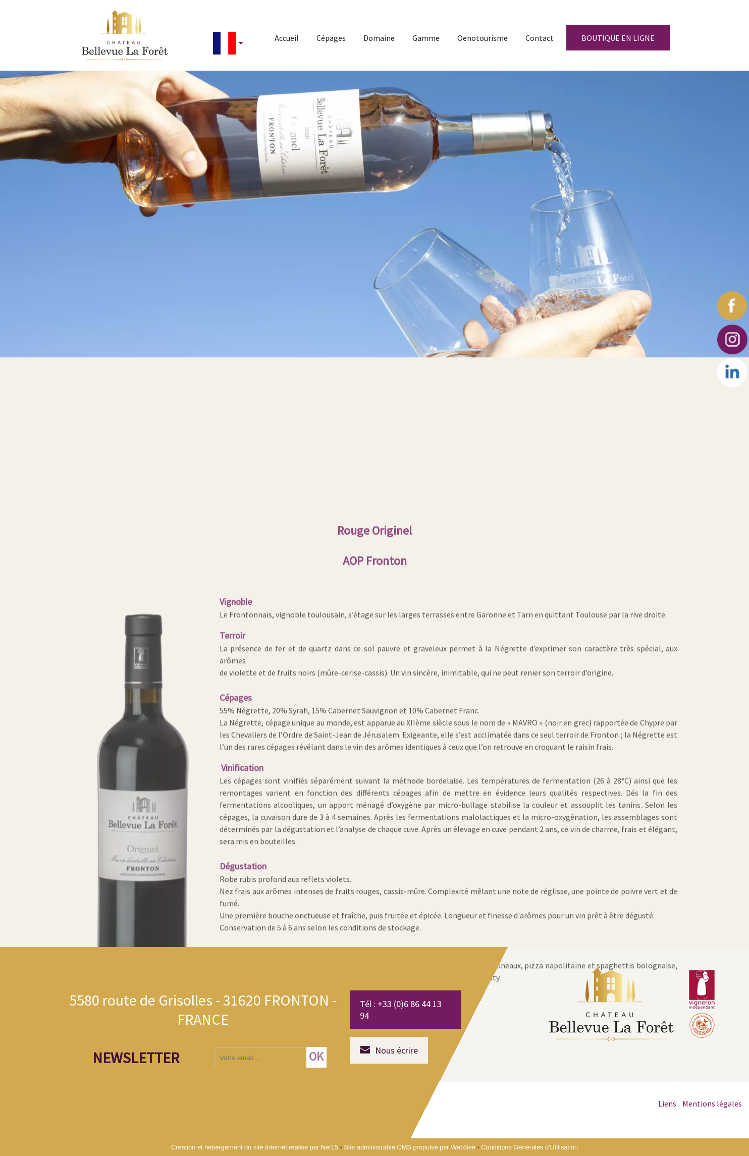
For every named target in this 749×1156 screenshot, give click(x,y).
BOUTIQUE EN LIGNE (618, 38)
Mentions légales (712, 1103)
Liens (667, 1103)
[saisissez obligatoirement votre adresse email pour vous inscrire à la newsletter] (259, 1057)
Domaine (379, 38)
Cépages (331, 38)
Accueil (287, 38)
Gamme (426, 38)
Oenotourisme (482, 38)
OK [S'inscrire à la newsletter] (316, 1056)
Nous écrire (396, 1050)
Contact (539, 38)
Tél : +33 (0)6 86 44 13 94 (401, 1009)
